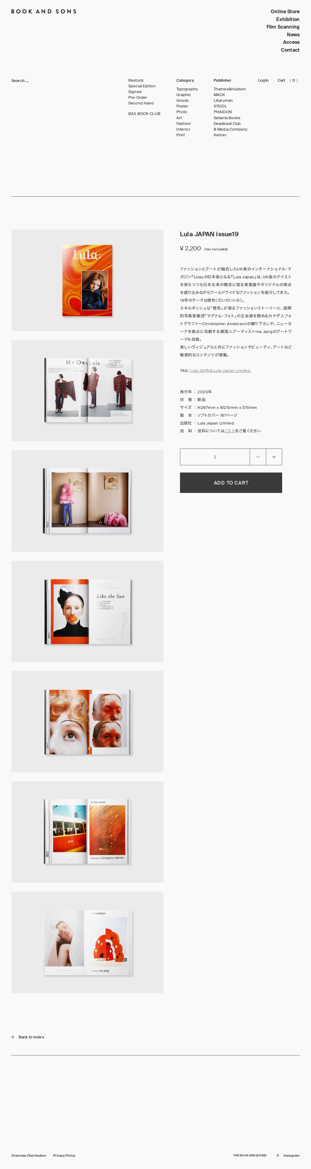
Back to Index (27, 1037)
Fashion (183, 123)
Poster (182, 106)
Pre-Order (137, 97)
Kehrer (220, 135)
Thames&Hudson (230, 89)
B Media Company (230, 129)
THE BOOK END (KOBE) (250, 1155)
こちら (229, 430)
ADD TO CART (231, 483)
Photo (182, 112)
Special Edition (142, 86)
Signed (135, 91)
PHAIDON (223, 112)
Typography (187, 89)
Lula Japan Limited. (232, 370)
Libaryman (223, 100)
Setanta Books (227, 118)
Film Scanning (283, 27)
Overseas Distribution (28, 1156)
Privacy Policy (64, 1156)
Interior (183, 129)
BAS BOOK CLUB (144, 113)
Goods (182, 100)
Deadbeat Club (227, 123)
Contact (290, 50)
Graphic (183, 94)
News (293, 35)
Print (180, 135)
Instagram (292, 1156)
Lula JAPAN (201, 370)
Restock (136, 80)
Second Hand (141, 103)
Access (291, 42)
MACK (219, 94)
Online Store (285, 11)
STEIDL (220, 106)
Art (179, 118)
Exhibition (288, 19)
